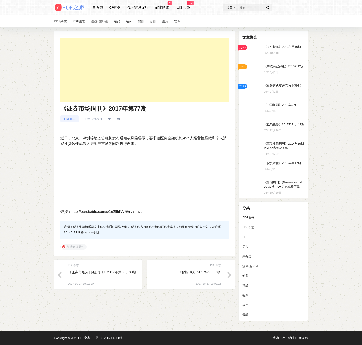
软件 (245, 305)
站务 (245, 275)
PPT (245, 237)
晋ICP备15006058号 (109, 338)
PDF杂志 (69, 119)
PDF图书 (248, 217)
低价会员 (182, 5)
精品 (245, 285)
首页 (97, 7)
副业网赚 (161, 5)
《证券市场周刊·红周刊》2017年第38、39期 (102, 272)
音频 (245, 314)
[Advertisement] (144, 70)
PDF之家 (83, 338)
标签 (114, 7)
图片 (245, 246)
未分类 (246, 256)
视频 (245, 295)
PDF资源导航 (137, 7)
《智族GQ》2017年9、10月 (199, 272)
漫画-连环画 (250, 266)
